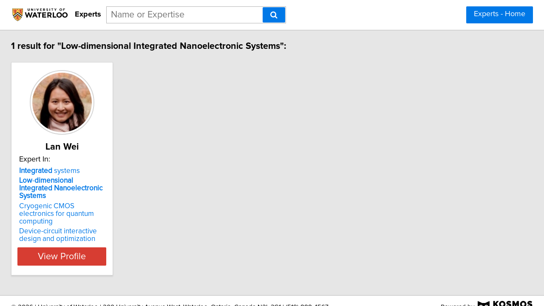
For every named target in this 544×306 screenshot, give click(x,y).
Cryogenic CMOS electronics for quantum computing (76, 202)
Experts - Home (499, 14)
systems (55, 171)
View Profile (79, 241)
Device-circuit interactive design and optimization (75, 219)
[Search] (274, 15)
